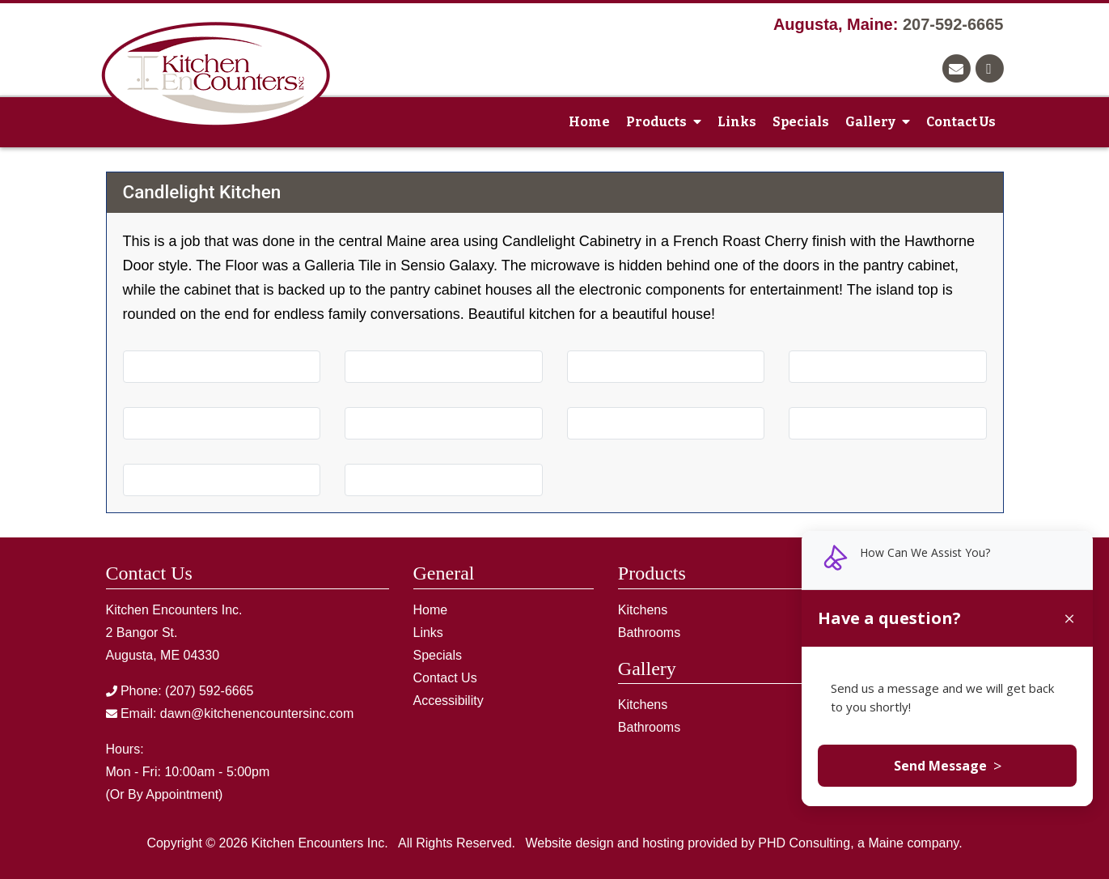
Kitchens (642, 610)
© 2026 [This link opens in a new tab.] (226, 843)
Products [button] (663, 122)
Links (736, 122)
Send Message (947, 765)
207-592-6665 (953, 24)
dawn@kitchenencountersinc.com (256, 713)
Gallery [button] (877, 122)
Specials (800, 122)
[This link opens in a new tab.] (991, 66)
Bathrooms (649, 632)
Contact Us (961, 122)
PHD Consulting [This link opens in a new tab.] (804, 843)
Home (589, 122)
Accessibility (448, 700)
